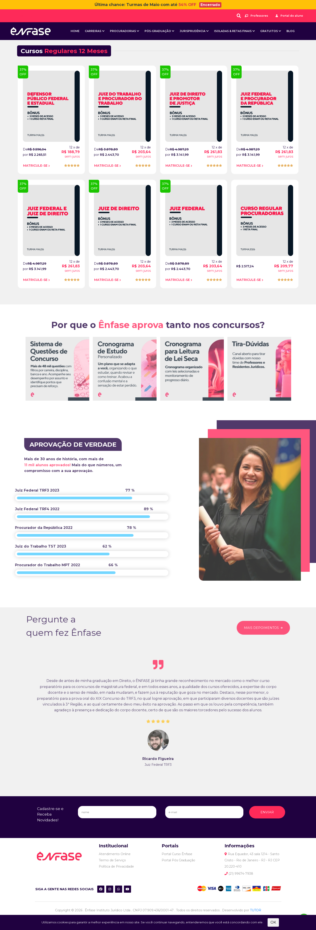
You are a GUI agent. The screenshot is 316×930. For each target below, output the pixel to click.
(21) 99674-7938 (239, 873)
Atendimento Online (115, 854)
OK (273, 922)
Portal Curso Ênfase (177, 854)
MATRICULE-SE (35, 165)
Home (75, 31)
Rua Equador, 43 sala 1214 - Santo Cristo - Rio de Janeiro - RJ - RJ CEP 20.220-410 (252, 860)
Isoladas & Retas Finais (233, 31)
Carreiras (93, 31)
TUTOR (255, 910)
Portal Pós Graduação (178, 860)
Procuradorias (123, 31)
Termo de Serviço (112, 860)
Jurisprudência (192, 31)
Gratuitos (269, 31)
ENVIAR (267, 812)
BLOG (290, 31)
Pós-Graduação (158, 31)
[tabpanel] (57, 384)
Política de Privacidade (116, 866)
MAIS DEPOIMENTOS (274, 628)
